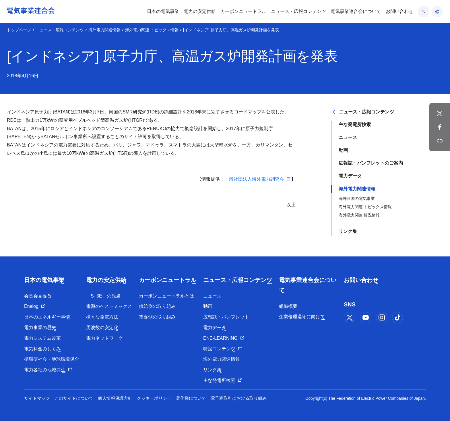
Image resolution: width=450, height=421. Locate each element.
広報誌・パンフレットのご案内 (371, 163)
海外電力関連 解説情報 (359, 215)
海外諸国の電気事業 (357, 198)
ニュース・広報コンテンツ (60, 30)
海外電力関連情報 (104, 30)
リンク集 (348, 231)
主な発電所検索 (355, 124)
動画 (343, 150)
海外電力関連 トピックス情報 (152, 30)
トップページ (19, 30)
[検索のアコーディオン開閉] (423, 11)
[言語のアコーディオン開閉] (437, 11)
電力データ (350, 175)
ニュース (348, 137)
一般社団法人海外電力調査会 (254, 179)
